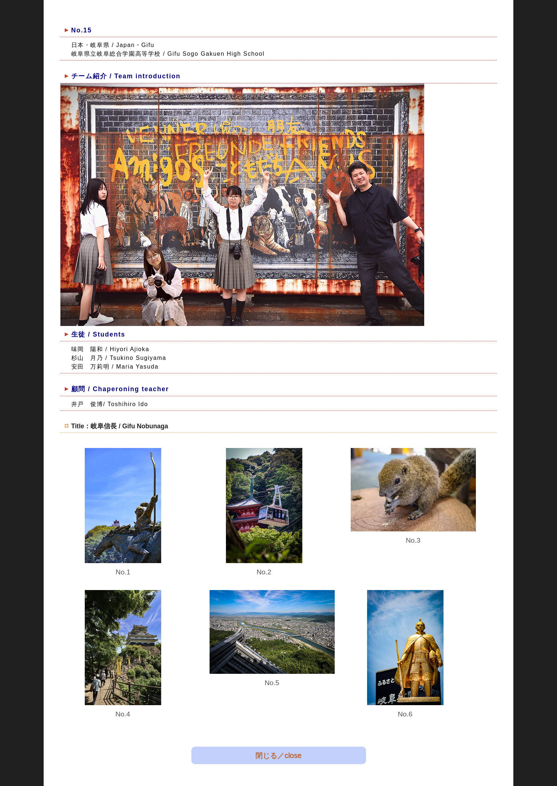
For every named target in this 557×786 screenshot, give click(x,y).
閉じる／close (278, 755)
